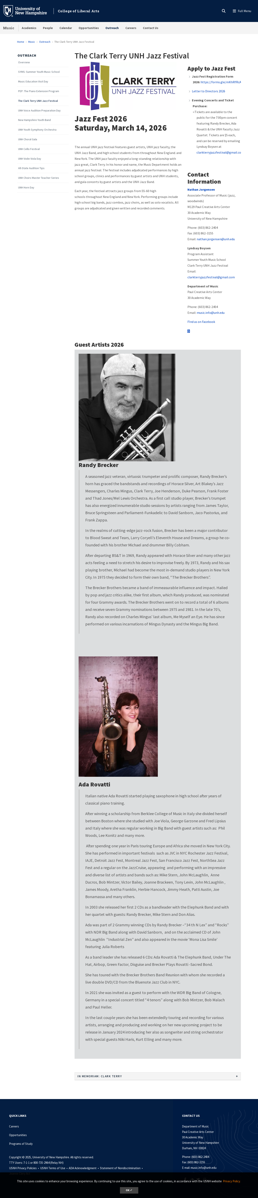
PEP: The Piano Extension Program (38, 91)
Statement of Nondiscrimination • (121, 1168)
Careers (130, 28)
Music (8, 28)
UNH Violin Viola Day (29, 158)
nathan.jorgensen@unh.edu (216, 239)
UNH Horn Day (26, 187)
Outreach (112, 28)
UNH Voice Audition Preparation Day (39, 110)
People (48, 28)
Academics (29, 28)
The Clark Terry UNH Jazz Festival (38, 101)
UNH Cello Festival (29, 149)
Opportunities (89, 28)
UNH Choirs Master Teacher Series (38, 178)
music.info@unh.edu (211, 313)
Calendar (65, 28)
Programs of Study (21, 1144)
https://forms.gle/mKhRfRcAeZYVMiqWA (229, 82)
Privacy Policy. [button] (231, 1181)
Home (20, 42)
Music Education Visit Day (33, 81)
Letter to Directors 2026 (208, 91)
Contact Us (150, 28)
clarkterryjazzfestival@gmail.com (220, 152)
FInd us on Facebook (201, 322)
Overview (24, 62)
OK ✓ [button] (129, 1190)
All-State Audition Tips (31, 168)
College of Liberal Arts (78, 11)
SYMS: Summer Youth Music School (39, 72)
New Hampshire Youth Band (34, 120)
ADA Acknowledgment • (84, 1168)
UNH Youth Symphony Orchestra (37, 129)
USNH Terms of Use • (54, 1168)
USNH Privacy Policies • (24, 1168)
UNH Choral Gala (27, 139)
